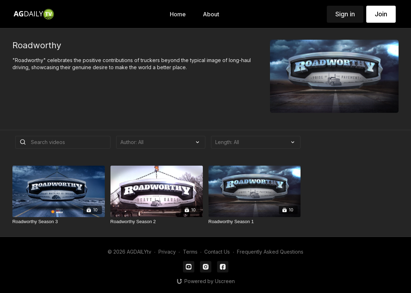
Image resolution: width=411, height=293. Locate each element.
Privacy (167, 252)
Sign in (345, 14)
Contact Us (217, 252)
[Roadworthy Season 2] (156, 221)
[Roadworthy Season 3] (58, 221)
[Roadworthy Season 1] (255, 221)
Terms (190, 252)
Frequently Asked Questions (270, 252)
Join (381, 14)
